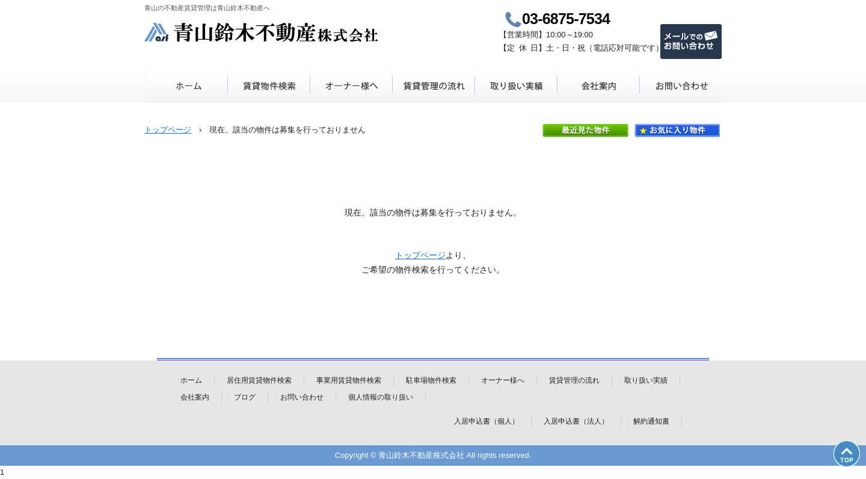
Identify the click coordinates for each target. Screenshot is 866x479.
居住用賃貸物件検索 (259, 380)
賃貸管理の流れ (433, 86)
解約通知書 (651, 421)
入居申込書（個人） (486, 421)
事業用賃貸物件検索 (348, 380)
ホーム (186, 86)
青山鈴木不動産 (261, 32)
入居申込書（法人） (576, 421)
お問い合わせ (680, 86)
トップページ (167, 129)
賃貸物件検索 (268, 86)
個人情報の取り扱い (380, 397)
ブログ (245, 397)
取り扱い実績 (515, 86)
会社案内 (598, 86)
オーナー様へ (351, 86)
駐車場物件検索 (431, 380)
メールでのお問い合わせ (691, 41)
